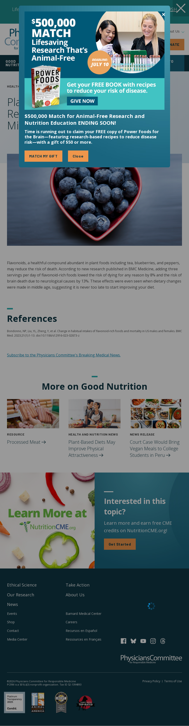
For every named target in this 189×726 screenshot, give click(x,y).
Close (78, 156)
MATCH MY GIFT (43, 156)
